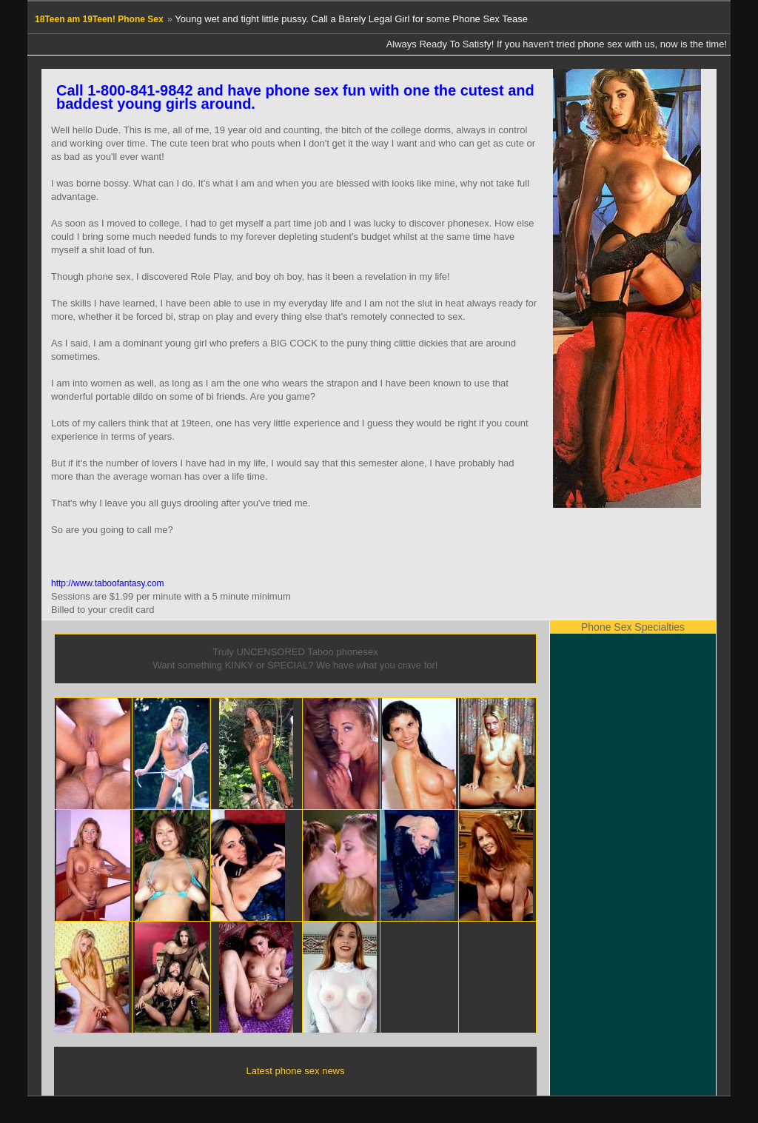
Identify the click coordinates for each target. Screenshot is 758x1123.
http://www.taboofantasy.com (107, 583)
